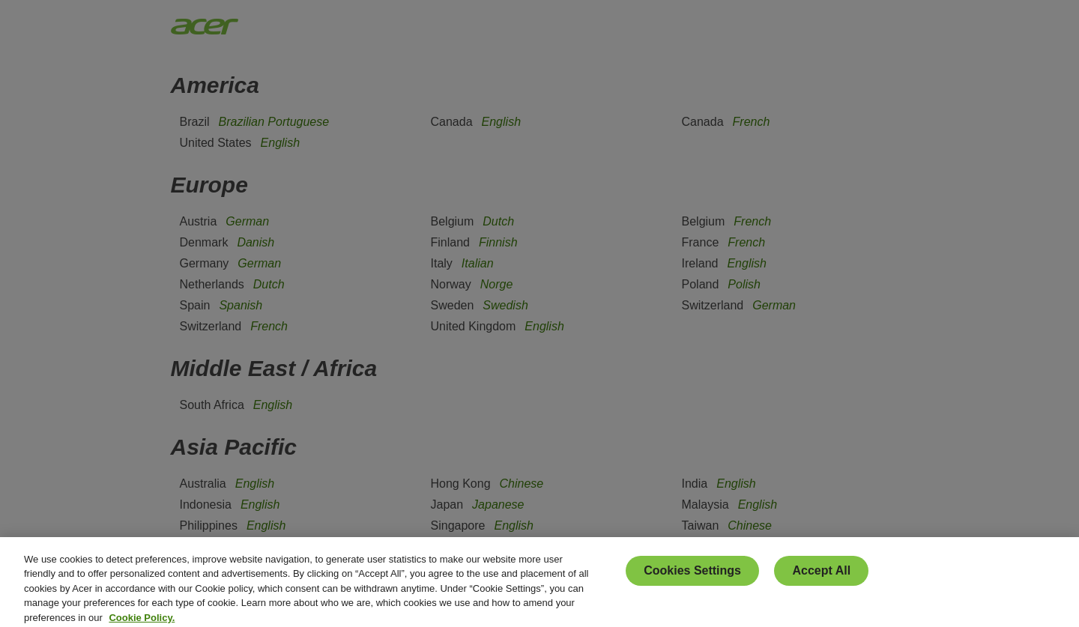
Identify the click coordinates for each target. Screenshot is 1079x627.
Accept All (821, 577)
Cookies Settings (692, 577)
